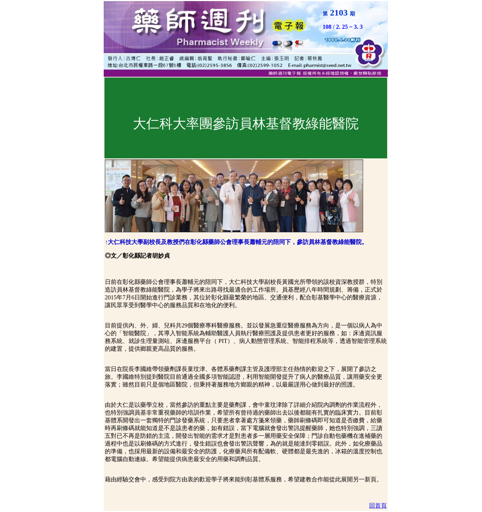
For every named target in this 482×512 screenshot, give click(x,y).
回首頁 (378, 505)
